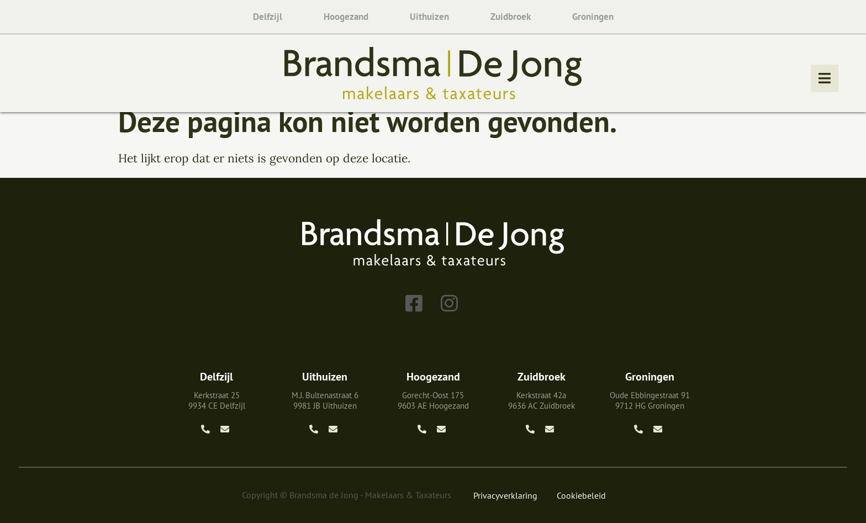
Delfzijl (267, 16)
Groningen (593, 16)
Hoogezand (346, 16)
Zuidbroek (510, 16)
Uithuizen (429, 16)
